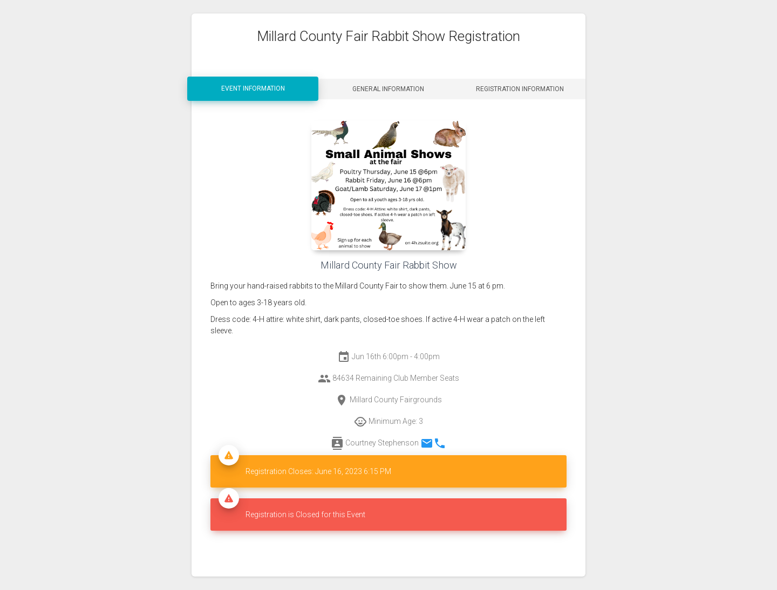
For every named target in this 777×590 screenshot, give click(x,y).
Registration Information (520, 89)
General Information (388, 89)
